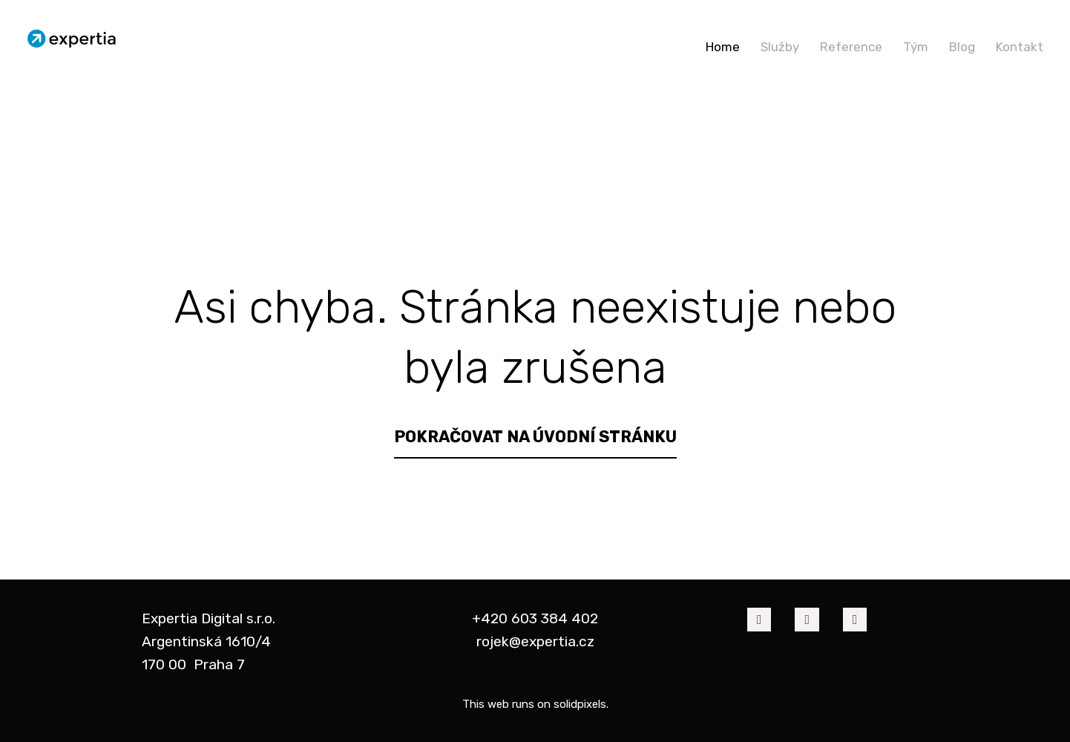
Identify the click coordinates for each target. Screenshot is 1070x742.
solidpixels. (581, 704)
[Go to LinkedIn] (806, 619)
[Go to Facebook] (759, 619)
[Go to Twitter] (855, 619)
